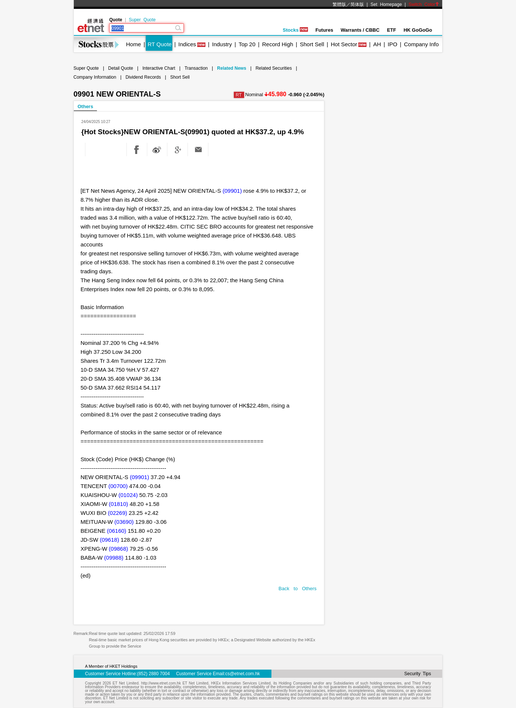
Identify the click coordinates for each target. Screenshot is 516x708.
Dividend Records (143, 77)
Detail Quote (120, 68)
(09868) (118, 548)
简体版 (357, 4)
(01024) (128, 495)
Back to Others (298, 588)
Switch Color (424, 4)
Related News (231, 68)
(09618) (109, 539)
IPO (392, 44)
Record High (277, 44)
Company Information (94, 77)
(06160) (116, 531)
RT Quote (160, 44)
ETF (391, 30)
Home (133, 44)
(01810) (118, 504)
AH (377, 44)
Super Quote (142, 19)
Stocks (295, 30)
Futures (324, 30)
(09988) (113, 557)
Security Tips (417, 673)
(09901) (232, 191)
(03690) (124, 522)
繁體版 (339, 4)
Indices (187, 44)
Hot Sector (344, 44)
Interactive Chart (158, 68)
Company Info (421, 44)
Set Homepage (386, 4)
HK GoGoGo (417, 30)
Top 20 (247, 44)
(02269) (117, 513)
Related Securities (273, 68)
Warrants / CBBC (360, 30)
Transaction (196, 68)
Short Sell (312, 44)
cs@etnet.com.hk (242, 673)
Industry (222, 44)
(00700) (118, 486)
